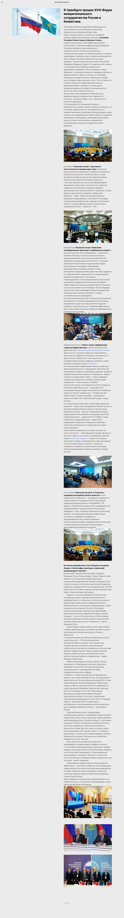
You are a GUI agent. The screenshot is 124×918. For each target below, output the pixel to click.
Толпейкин (92, 364)
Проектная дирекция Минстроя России (93, 350)
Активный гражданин (79, 438)
